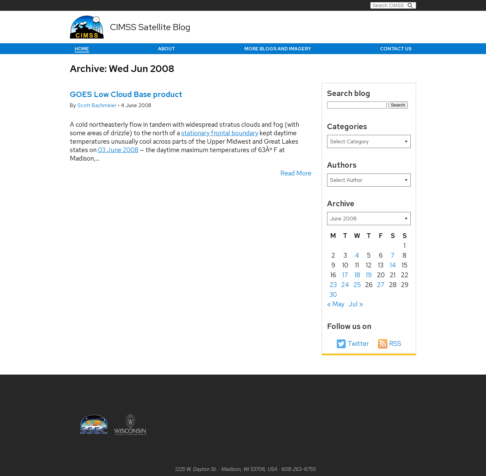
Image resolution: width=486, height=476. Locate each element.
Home (82, 49)
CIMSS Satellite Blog (150, 27)
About (166, 49)
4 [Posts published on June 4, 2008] (357, 255)
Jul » (355, 304)
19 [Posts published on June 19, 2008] (369, 275)
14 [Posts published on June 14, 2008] (393, 265)
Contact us (395, 49)
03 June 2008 (118, 150)
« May (335, 304)
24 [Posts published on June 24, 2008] (345, 285)
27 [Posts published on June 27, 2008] (380, 285)
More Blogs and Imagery (277, 49)
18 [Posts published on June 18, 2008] (357, 275)
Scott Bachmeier (97, 105)
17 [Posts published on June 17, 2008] (345, 275)
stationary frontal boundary (219, 133)
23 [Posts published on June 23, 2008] (333, 285)
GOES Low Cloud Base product (126, 94)
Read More (296, 173)
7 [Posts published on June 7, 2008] (393, 255)
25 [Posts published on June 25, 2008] (357, 285)
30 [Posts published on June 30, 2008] (333, 294)
